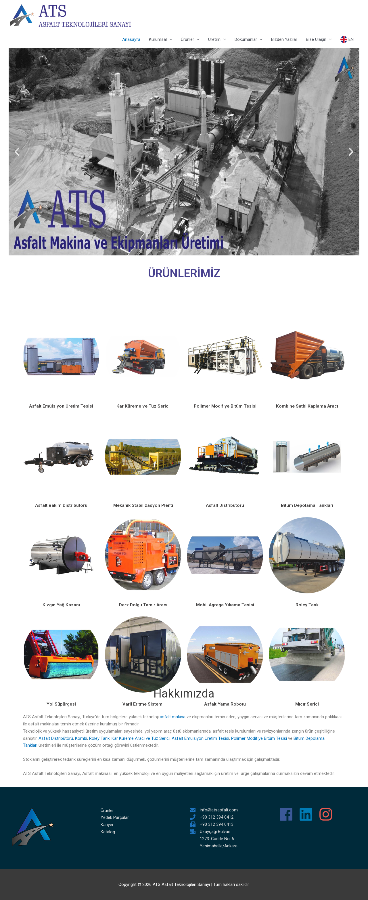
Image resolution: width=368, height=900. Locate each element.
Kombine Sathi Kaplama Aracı (306, 554)
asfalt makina (173, 716)
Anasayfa (131, 39)
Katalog (108, 831)
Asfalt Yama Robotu (225, 852)
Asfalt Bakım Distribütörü (61, 653)
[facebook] (288, 814)
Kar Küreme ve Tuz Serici (143, 554)
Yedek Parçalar (115, 817)
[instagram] (328, 814)
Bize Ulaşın (316, 39)
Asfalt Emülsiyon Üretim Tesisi (61, 554)
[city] (210, 831)
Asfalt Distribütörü (225, 653)
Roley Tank (99, 738)
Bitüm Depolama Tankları (307, 653)
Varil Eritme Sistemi (143, 852)
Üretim (214, 39)
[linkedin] (308, 814)
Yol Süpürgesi (61, 852)
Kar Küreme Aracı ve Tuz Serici (141, 738)
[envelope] (214, 810)
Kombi (81, 738)
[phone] (211, 817)
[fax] (211, 824)
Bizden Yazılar (284, 39)
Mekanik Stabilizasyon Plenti (143, 653)
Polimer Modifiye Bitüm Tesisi (225, 554)
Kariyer (107, 824)
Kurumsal (158, 39)
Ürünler (187, 39)
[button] (17, 152)
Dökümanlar (246, 39)
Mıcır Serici (307, 852)
